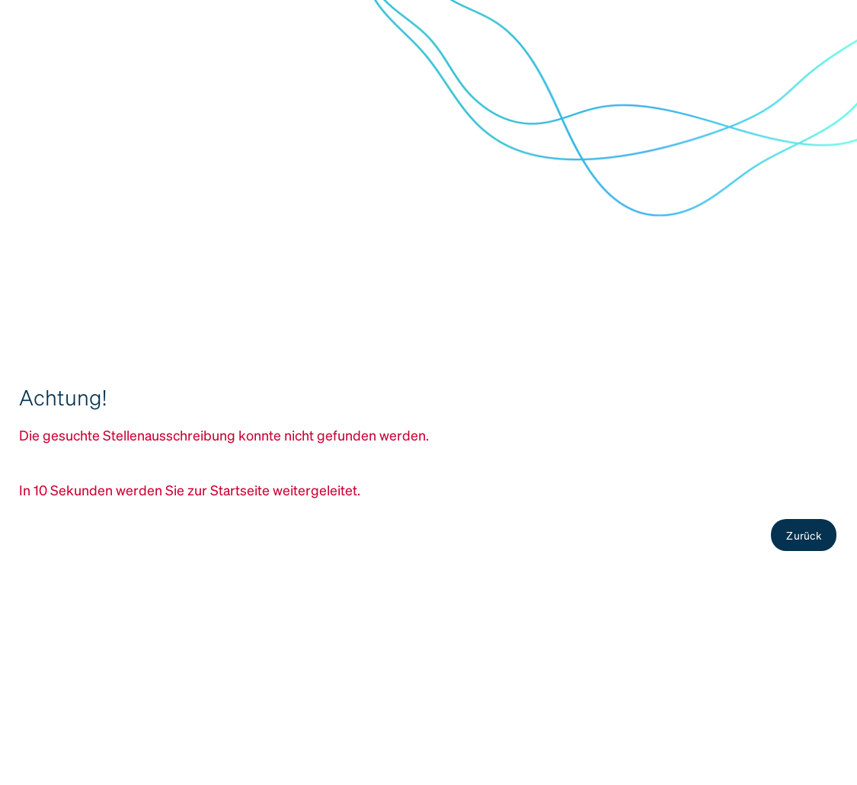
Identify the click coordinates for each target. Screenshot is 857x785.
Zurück (803, 535)
